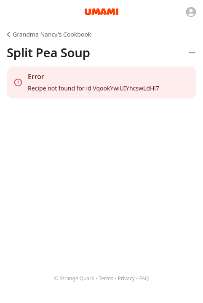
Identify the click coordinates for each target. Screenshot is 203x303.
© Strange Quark (74, 278)
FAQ (144, 278)
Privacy (126, 278)
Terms (106, 278)
